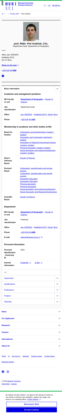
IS (9, 356)
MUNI (4, 356)
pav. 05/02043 (26, 115)
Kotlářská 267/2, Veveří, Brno (45, 115)
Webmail (26, 356)
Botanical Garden (8, 362)
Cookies (14, 384)
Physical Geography (28, 187)
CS (49, 6)
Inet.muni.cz (16, 356)
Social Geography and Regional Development (38, 192)
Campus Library (36, 356)
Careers (5, 332)
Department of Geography (32, 99)
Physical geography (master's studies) (35, 148)
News (4, 312)
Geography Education (29, 179)
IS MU (38, 263)
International (7, 339)
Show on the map (10, 65)
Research (6, 325)
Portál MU (25, 263)
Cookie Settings (34, 401)
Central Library (49, 356)
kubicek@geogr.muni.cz (31, 237)
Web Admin (6, 384)
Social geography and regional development (37, 189)
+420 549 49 (9, 71)
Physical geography (28, 184)
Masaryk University (14, 381)
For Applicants (8, 318)
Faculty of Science (27, 158)
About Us (6, 346)
